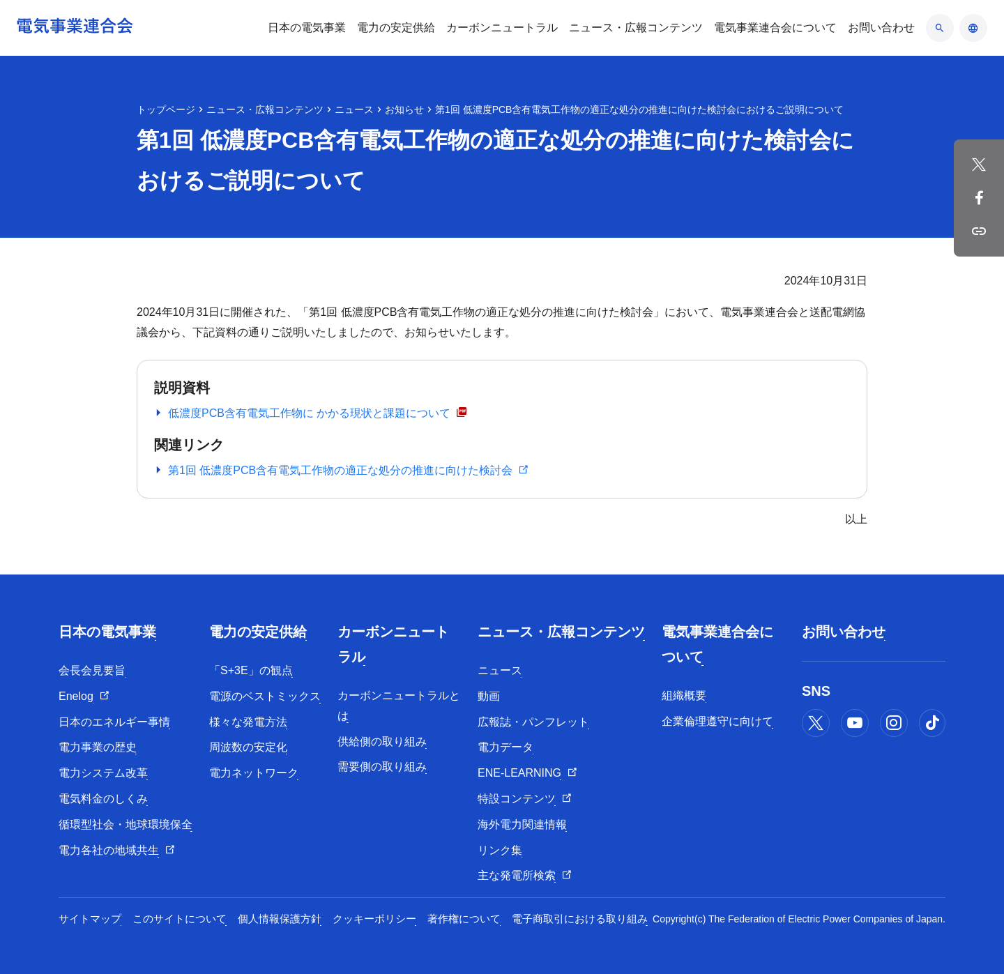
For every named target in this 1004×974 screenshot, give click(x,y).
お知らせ (404, 109)
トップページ (166, 109)
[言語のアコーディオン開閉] (973, 28)
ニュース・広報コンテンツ (265, 109)
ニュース (354, 109)
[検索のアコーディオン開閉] (940, 28)
